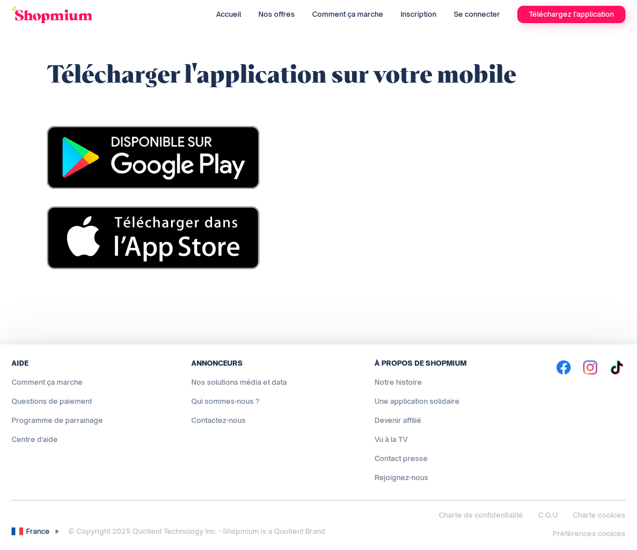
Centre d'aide (35, 439)
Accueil (228, 14)
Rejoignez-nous (401, 477)
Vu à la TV (391, 439)
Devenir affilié (398, 420)
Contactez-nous (218, 420)
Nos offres (276, 14)
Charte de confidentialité (481, 515)
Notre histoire (398, 382)
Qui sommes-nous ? (225, 401)
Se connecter (477, 14)
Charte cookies (599, 515)
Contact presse (401, 458)
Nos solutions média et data (239, 382)
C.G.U (548, 515)
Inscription (418, 14)
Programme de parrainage (57, 420)
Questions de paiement (52, 401)
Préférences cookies (589, 533)
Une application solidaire (417, 401)
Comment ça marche (347, 14)
